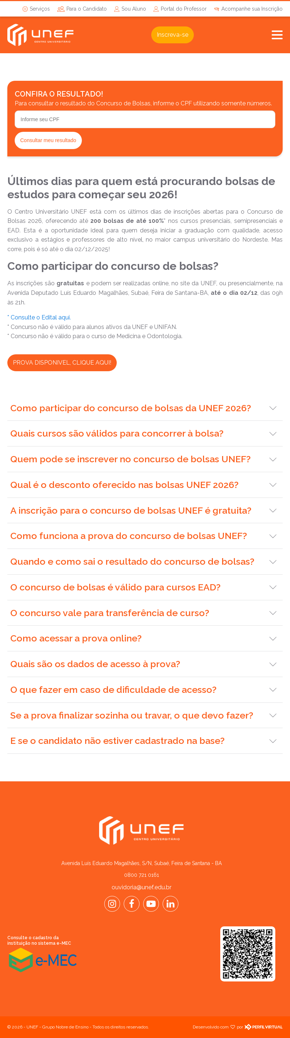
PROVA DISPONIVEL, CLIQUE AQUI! (62, 362)
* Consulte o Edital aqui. (39, 317)
